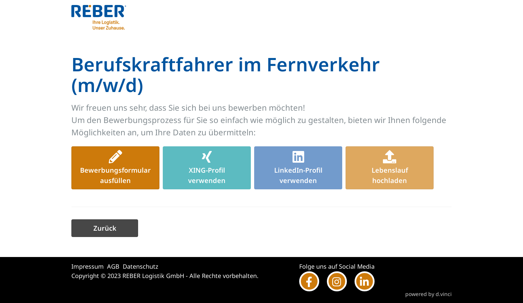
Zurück (104, 228)
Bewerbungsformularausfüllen (115, 167)
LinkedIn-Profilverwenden (298, 167)
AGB (113, 266)
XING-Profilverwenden (206, 167)
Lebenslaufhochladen (390, 167)
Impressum (87, 266)
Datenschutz (140, 266)
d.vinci (444, 294)
